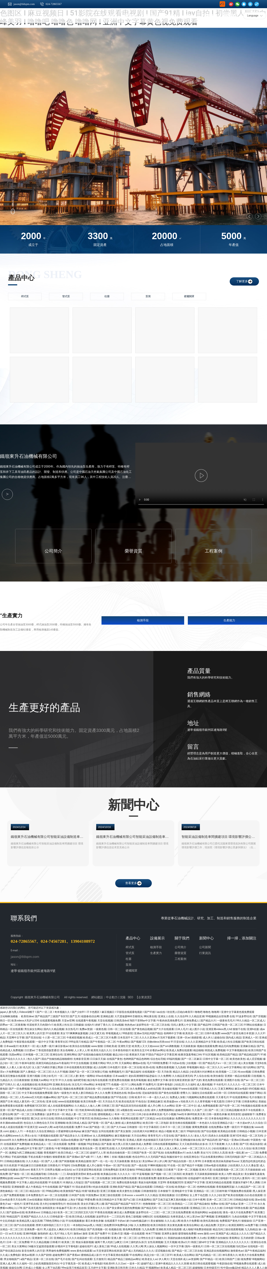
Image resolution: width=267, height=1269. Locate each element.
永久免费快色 (19, 1138)
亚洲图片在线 (232, 1079)
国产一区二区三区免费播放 (29, 1113)
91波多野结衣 (244, 1015)
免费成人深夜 (177, 1096)
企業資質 (144, 996)
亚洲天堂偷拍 (127, 1168)
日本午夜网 (198, 1198)
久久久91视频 (60, 1070)
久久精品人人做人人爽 (87, 1104)
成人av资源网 (190, 1258)
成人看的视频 (204, 1083)
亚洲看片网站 (97, 1062)
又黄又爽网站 (225, 1087)
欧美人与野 (225, 1172)
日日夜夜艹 (169, 1168)
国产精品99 (204, 1023)
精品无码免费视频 (229, 1044)
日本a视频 (118, 1023)
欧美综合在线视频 (79, 1044)
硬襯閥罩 (131, 969)
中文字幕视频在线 (237, 1049)
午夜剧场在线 (224, 1262)
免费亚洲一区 (199, 1117)
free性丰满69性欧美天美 (191, 1113)
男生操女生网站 (33, 1027)
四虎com (24, 1168)
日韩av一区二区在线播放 (96, 1177)
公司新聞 (205, 946)
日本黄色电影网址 (219, 1117)
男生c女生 (30, 1134)
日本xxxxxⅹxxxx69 (133, 1194)
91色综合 (141, 1100)
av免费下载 (251, 1223)
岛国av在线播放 (70, 1138)
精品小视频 (165, 1130)
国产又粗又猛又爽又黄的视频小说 (172, 1198)
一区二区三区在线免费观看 (175, 1211)
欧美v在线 (149, 1066)
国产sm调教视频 (169, 1044)
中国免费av (92, 1194)
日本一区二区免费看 (17, 1240)
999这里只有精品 (79, 1040)
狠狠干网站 (255, 1091)
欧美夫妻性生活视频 (128, 1189)
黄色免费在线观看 (212, 1079)
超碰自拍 (219, 1036)
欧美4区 (206, 1177)
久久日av (120, 1262)
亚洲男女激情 (169, 1232)
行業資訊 (205, 951)
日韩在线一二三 (56, 1172)
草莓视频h (192, 1066)
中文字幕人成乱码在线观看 (32, 1181)
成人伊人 (208, 1036)
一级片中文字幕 (45, 1040)
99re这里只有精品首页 (74, 1266)
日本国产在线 (76, 1194)
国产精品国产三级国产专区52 (52, 1015)
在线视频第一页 (151, 1070)
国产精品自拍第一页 (179, 1159)
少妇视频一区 (193, 1062)
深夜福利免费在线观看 (124, 1177)
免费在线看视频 (165, 1066)
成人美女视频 (245, 1062)
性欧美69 (109, 1262)
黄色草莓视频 (138, 1079)
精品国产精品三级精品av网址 (124, 1258)
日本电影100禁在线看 (235, 1206)
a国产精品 (26, 1258)
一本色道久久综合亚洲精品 (39, 1130)
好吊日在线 (47, 1117)
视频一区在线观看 (134, 1232)
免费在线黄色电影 (127, 1181)
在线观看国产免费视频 (16, 1142)
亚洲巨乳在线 (106, 1147)
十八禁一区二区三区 (53, 1036)
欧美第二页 (68, 1240)
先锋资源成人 (178, 1215)
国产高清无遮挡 (32, 1206)
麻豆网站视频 (36, 1138)
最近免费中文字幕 (157, 1079)
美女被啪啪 (157, 1219)
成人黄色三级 (101, 1245)
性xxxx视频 (244, 1070)
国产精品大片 (208, 1019)
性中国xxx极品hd (230, 1266)
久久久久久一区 (126, 1172)
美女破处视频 (169, 1087)
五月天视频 (170, 1240)
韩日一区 (5, 1019)
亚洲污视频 (33, 1074)
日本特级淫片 (211, 1266)
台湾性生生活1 (146, 1236)
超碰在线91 (86, 1245)
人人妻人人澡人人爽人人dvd (170, 1147)
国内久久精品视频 (54, 1027)
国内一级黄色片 (63, 1091)
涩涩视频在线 (162, 1249)
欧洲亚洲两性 (236, 1223)
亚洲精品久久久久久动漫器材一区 (73, 1236)
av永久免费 (192, 1151)
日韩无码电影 (232, 1155)
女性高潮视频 (155, 1240)
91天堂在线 (177, 1040)
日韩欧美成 (110, 1044)
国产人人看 (51, 1159)
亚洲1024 (235, 1134)
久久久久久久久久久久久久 (245, 1117)
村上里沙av (193, 1215)
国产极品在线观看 (142, 1185)
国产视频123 (138, 1040)
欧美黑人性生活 (63, 1023)
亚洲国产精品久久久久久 (35, 1215)
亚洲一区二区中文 (186, 1104)
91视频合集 (247, 1125)
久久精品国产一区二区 (248, 1185)
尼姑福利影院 (149, 1091)
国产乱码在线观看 (82, 1258)
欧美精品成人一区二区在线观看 (49, 1142)
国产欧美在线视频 (233, 1194)
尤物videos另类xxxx (158, 1040)
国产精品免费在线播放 (97, 1096)
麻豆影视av (61, 1044)
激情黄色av (236, 1249)
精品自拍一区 (37, 1189)
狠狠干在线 (239, 1027)
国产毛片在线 (62, 1258)
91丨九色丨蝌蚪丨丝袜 (104, 1155)
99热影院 (127, 1032)
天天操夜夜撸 (121, 1159)
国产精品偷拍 (201, 1202)
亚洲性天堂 (124, 1044)
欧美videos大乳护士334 (25, 1019)
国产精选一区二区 (99, 1125)
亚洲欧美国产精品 (120, 1185)
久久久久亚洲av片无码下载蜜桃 (157, 1036)
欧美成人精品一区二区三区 (176, 1266)
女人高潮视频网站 (103, 1134)
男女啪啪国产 (11, 1258)
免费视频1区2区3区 (35, 1104)
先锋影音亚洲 (81, 1057)
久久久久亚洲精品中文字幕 (200, 1040)
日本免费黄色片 (35, 1194)
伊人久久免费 (102, 1091)
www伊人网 (45, 1125)
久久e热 (201, 1236)
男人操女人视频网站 (155, 1245)
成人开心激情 (94, 1164)
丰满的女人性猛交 (73, 1181)
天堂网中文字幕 (15, 1036)
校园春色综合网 (90, 1015)
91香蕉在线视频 (104, 1211)
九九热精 (180, 1066)
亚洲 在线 (51, 1100)
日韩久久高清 (219, 1151)
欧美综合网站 (191, 1223)
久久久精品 (151, 1194)
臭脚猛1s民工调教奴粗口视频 (25, 1151)
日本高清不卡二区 (128, 1036)
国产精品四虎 (209, 1138)
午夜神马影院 (27, 1062)
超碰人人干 (16, 1130)
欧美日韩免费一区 (91, 1100)
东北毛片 (77, 1083)
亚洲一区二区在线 (131, 1066)
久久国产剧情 (43, 1253)
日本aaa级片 (11, 1044)
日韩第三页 (107, 1104)
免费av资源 (85, 1027)
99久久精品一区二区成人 (250, 1019)
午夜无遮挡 (217, 1100)
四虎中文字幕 (72, 1177)
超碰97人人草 (98, 1151)
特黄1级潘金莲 (90, 1189)
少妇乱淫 (179, 1083)
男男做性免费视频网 (57, 1249)
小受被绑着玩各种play (68, 1130)
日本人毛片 (181, 1027)
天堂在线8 (176, 1258)
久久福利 (190, 1083)
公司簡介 (53, 549)
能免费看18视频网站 (252, 1258)
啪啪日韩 (181, 1177)
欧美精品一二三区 (182, 1202)
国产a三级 (129, 1198)
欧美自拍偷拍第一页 (118, 1151)
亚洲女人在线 (165, 1015)
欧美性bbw (27, 1015)
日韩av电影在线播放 (215, 1164)
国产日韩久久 (7, 1083)
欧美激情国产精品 (70, 1189)
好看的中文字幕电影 (66, 1245)
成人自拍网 (99, 1066)
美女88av (147, 1159)
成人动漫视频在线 (27, 1083)
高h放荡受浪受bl (76, 1172)
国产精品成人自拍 (22, 1108)
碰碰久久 (161, 1236)
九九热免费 (148, 1228)
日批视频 (256, 1074)
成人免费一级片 (45, 1044)
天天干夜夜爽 (216, 1142)
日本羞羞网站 (143, 1198)
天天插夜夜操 (188, 1044)
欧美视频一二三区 (226, 1070)
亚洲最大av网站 (40, 1079)
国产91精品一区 (209, 1258)
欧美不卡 (140, 1096)
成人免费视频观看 (208, 1104)
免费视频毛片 (116, 1070)
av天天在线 (15, 1232)
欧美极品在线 (108, 1172)
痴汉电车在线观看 (97, 1079)
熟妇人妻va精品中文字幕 (23, 1147)
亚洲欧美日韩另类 (117, 1266)
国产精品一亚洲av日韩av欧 (234, 1138)
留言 (193, 745)
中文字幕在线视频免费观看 (37, 1091)
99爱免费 (89, 1198)
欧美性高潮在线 (209, 1219)
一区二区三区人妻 (68, 1074)
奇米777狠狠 (153, 1232)
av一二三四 (251, 1151)
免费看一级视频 (77, 1142)
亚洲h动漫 (253, 1027)
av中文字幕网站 (233, 1066)
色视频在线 (115, 1228)
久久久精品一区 (35, 1159)
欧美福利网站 (200, 1211)
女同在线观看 (106, 1130)
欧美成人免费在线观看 (179, 1049)
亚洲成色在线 (119, 1091)
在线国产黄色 (114, 1057)
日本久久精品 (136, 1266)
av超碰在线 (215, 1211)
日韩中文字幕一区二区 (216, 1057)
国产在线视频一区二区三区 (100, 1181)
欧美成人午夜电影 (92, 1262)
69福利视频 (173, 1057)
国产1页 (244, 1142)
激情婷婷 (42, 1232)
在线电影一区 (255, 1245)
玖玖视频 (157, 1168)
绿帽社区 (147, 1215)
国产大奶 (196, 1079)
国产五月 (75, 1015)
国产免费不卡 (102, 1232)
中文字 (54, 1079)
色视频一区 (117, 1083)
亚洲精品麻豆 (155, 1100)
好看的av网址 (157, 1049)
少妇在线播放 (219, 1147)
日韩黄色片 (54, 1164)
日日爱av (29, 1049)
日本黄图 (207, 1159)
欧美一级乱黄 (236, 1151)
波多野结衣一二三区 (147, 1211)
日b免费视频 (78, 1164)
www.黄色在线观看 (81, 1249)
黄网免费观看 (199, 1125)
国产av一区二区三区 (252, 1079)
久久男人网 (136, 1245)
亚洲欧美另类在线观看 (169, 1228)
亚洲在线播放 (166, 1194)
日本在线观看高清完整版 (78, 1066)
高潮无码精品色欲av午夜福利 (52, 1062)
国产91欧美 (118, 1138)
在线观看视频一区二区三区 (228, 1168)
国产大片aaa (118, 1125)
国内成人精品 (233, 1036)
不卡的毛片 (219, 1083)
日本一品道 (57, 1177)
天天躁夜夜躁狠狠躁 (205, 1172)
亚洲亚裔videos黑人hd (219, 1027)
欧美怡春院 (216, 1074)
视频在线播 (124, 1155)
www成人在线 (142, 1108)
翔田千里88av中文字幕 (143, 1019)
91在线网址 (136, 1253)
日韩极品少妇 (48, 1211)
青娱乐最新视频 (85, 1240)
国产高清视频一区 (97, 1228)
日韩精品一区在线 (163, 1185)
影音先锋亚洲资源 (179, 1079)
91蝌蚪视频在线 (157, 1164)
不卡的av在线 (177, 1062)
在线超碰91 (194, 1177)
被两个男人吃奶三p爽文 (108, 1240)
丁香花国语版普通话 (47, 1049)
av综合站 (66, 1168)
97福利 (66, 1164)
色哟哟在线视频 (206, 1185)
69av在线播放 (104, 1074)
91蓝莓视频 (143, 1172)
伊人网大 (164, 1258)
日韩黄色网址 (249, 1100)
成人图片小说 (197, 1027)
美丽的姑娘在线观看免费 (182, 1236)
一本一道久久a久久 (157, 1096)
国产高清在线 (33, 1036)
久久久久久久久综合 (239, 1147)
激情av (77, 1232)
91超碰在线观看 (180, 1206)
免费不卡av (81, 1125)
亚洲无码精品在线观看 (219, 1181)
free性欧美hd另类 (40, 1177)
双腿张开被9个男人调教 (246, 1181)
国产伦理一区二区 (229, 1104)
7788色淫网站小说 (54, 1219)
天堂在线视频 (105, 1019)
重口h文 (35, 1117)
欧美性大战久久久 (101, 1049)
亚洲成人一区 (250, 1036)
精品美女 (238, 1172)
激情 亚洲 (87, 1232)
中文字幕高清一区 (70, 1262)
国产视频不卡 (66, 1185)
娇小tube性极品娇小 (137, 1219)
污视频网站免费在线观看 (200, 1096)
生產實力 (156, 951)
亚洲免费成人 (191, 1019)
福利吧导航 (79, 1079)
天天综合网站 (139, 1134)
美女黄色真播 (175, 1223)
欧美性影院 (234, 1113)
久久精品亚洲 (196, 1015)
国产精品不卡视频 (192, 1164)
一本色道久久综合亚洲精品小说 (215, 1121)
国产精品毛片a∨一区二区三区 (219, 1062)
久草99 (196, 1159)
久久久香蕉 (231, 1142)
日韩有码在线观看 (238, 1091)
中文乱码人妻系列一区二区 (244, 1177)
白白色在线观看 (253, 1194)
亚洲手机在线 (31, 1202)
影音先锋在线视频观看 (182, 1121)
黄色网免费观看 (132, 1228)
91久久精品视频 (40, 1240)
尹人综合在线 (201, 1074)
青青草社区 (61, 1040)
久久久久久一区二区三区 (241, 1083)
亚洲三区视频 (108, 1189)
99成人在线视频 (120, 1245)
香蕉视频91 (50, 1151)
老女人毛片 (200, 1134)
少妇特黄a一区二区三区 (115, 1087)
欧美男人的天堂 (36, 1032)
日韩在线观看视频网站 (165, 1142)
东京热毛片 (71, 1027)
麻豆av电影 (241, 1087)
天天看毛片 (222, 1096)
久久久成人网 (172, 1219)
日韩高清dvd (121, 1019)
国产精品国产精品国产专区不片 (123, 1202)
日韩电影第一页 (59, 1215)
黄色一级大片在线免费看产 (238, 1211)
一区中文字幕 (176, 1245)
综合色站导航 (158, 1057)
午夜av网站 (123, 1040)
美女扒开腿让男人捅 (92, 1202)
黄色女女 (136, 1159)
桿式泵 (130, 946)
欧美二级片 (179, 1130)
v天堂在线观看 (101, 1236)
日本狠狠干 (164, 1189)
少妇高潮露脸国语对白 (46, 1262)
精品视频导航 (38, 1172)
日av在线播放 (34, 1198)
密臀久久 (185, 1091)
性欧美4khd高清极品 (91, 1108)
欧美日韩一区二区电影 (156, 1121)
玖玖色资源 (10, 1164)
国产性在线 (123, 1164)
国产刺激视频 (66, 1159)
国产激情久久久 (184, 1134)
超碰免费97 (59, 1253)
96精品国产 (13, 1215)
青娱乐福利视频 (147, 1181)
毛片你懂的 (255, 1096)
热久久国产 (33, 1057)
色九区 (27, 1066)
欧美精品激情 (83, 1159)
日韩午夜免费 (212, 1032)
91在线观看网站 (239, 1096)
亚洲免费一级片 (33, 1228)
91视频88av (152, 1266)
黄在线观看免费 (147, 1177)
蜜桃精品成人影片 (91, 1253)
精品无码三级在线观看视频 (228, 1228)
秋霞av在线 (134, 1091)
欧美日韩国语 (158, 1223)
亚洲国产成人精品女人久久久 (232, 1232)
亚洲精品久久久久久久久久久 (233, 1240)
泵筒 (128, 963)
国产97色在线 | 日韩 (122, 1096)
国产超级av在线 (15, 1211)
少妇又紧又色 (96, 1032)
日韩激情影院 (149, 1189)
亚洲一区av (183, 1036)
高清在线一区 (92, 1087)
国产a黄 (85, 1155)
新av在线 (260, 1198)
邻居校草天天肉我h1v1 (40, 1023)
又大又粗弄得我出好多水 (193, 1142)
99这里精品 (93, 1142)
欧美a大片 (184, 1240)
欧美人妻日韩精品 (83, 1091)
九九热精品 (251, 1228)
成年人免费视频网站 (162, 1108)
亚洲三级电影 (220, 1177)
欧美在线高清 (126, 1100)
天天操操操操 (252, 1168)
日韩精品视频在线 (14, 1159)
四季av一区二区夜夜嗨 (13, 1023)
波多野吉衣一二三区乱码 (110, 1215)
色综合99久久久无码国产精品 (149, 1155)
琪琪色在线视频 (64, 1117)
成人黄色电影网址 (131, 1121)
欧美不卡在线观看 (250, 1108)
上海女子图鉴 (75, 1198)
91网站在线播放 (253, 1023)
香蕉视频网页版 (225, 1185)
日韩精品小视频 (246, 1130)
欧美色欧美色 (237, 1057)
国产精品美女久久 (70, 1134)
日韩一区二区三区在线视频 (219, 1245)
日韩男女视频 (52, 1168)
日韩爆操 (78, 1023)
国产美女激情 (123, 1130)
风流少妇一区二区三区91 (158, 1253)
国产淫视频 (259, 1015)
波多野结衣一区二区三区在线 (153, 1023)
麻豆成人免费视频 (124, 1211)
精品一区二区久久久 (211, 1066)
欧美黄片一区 (27, 1044)
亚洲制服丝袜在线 (190, 1138)
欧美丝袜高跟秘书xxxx (226, 1159)
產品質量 (199, 669)
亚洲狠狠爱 (18, 1185)
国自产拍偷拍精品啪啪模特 (57, 1057)
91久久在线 (65, 1079)
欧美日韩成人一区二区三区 (73, 1151)
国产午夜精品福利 (255, 1249)
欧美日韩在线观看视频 (203, 1262)
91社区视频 (209, 1053)
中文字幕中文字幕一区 (65, 1108)
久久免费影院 (141, 1223)
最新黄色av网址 (166, 1177)
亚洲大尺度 (205, 1168)
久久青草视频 (202, 1100)
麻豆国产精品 (89, 1130)
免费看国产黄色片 (230, 1219)
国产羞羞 (106, 1142)
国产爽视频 (207, 1215)
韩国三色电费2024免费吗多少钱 (114, 1223)
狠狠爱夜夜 (58, 1155)
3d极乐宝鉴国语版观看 (41, 1245)
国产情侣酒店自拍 (10, 1249)
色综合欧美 (73, 1202)
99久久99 (112, 1062)
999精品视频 (143, 1168)
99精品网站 (52, 1189)
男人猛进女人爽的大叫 (56, 1228)
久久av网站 (168, 1104)
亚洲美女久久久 (96, 1206)
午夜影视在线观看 (24, 1040)
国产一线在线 (139, 1164)
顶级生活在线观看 (202, 1091)
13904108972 (83, 940)
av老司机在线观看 (63, 1125)
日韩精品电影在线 (243, 1198)
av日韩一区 (220, 1091)
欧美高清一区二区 (193, 1032)
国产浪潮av (73, 1155)
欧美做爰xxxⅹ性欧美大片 (178, 1100)
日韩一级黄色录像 (216, 1113)
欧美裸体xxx (33, 1211)
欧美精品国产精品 (227, 1053)
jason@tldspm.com (24, 4)
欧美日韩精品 (78, 1228)
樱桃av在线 (139, 1062)
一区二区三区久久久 (198, 1147)
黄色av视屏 (28, 1253)
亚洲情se (86, 1134)
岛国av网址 (15, 1053)
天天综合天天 (110, 1100)
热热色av (130, 1023)
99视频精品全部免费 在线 (220, 1015)
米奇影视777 (102, 1083)
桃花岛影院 (256, 1142)
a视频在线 (126, 1108)
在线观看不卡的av (115, 1219)
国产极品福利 (133, 1070)
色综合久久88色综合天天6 (39, 1121)
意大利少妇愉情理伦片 (52, 1202)
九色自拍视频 (239, 1215)
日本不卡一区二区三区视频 (175, 1125)
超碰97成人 (147, 1262)
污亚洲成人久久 (208, 1087)
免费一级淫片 (231, 1125)
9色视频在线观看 (250, 1104)
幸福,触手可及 (64, 1206)
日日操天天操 (98, 1057)
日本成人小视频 (32, 1266)
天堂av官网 (68, 1019)
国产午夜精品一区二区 (103, 1040)
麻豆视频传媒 (122, 1134)
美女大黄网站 (19, 1245)
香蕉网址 (234, 1236)
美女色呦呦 (66, 1049)
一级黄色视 (99, 1027)
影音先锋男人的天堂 (33, 1249)
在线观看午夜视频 (86, 1019)
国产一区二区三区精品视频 (223, 1108)
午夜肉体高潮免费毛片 (170, 1019)
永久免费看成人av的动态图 (145, 1087)
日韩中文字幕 (233, 1100)
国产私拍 (158, 1151)
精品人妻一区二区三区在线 (81, 1113)
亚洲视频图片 (223, 1215)
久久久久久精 (214, 1206)
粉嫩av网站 (49, 1096)
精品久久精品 (180, 1070)
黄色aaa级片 (52, 1138)
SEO (130, 996)
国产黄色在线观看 (169, 1091)
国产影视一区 (96, 1121)
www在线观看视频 (68, 1100)
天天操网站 (125, 1062)
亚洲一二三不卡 (247, 1202)
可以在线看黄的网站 (211, 1155)
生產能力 (229, 619)
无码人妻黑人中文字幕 (183, 1023)
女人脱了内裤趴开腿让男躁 (47, 1066)
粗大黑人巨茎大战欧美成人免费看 (132, 1142)
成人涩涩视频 (254, 1057)
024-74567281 (53, 940)
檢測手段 (143, 619)
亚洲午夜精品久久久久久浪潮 (172, 1262)
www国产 (226, 1032)
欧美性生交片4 (140, 1049)
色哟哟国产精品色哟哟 (136, 1057)
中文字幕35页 (82, 1117)
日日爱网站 (182, 1194)
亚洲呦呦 (60, 1121)
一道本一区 (133, 1262)
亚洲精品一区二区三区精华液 (210, 1189)
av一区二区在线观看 (56, 1194)
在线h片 (89, 1023)
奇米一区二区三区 (124, 1113)
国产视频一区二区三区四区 (166, 1172)
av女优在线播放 (165, 1117)
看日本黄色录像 (94, 1219)
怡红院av (241, 1245)
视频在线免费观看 (73, 1087)
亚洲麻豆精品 (248, 1044)
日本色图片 (113, 1066)
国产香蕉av (73, 1253)
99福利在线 (193, 1130)
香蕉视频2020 (175, 1181)
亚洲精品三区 (197, 1206)
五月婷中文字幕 (97, 1266)
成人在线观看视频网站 (60, 1104)
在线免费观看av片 (175, 1151)
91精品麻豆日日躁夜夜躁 (32, 1164)
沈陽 (122, 996)
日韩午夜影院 (21, 1117)
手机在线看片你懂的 (39, 1155)
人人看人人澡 (14, 1066)
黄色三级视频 (133, 1215)
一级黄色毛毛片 (226, 1019)
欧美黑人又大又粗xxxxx (145, 1044)
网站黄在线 (150, 1015)
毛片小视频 (169, 1113)
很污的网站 (249, 1066)
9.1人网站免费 (133, 1083)
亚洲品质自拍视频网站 (216, 1249)
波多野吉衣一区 (56, 1113)
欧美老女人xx (149, 1258)
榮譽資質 (133, 549)
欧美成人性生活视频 (228, 1040)
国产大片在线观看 (163, 1027)
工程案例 (213, 549)
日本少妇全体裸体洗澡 (149, 1113)
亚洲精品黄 (106, 1015)
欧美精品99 (45, 1083)
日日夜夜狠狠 (21, 1079)
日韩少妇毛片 (48, 1074)
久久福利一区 (24, 1262)
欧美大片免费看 (190, 1219)
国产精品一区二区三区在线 (187, 1249)
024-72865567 (54, 4)
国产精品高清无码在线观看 (131, 1104)
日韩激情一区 (134, 1125)
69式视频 (254, 1087)
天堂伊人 (222, 1223)
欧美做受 (188, 1172)
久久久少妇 (215, 1194)
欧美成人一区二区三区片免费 (99, 1036)
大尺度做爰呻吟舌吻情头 (128, 1015)
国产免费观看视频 (14, 1194)
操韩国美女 (48, 1206)
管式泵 (130, 951)
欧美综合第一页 (89, 1147)
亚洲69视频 (29, 1232)
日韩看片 (55, 1240)
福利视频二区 (111, 1108)
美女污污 (205, 1151)
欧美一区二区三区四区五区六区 (75, 1211)
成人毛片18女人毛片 (60, 1232)
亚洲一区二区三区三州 (219, 1198)
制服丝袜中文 (174, 1155)
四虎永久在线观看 (218, 1134)
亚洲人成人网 (7, 1262)
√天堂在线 (168, 1134)
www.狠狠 (97, 1044)
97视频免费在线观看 (239, 1189)
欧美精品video (99, 1117)
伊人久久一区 (145, 1147)
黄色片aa (5, 1202)
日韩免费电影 (110, 1168)
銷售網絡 (199, 693)
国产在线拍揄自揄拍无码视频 (94, 1053)
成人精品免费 (208, 1223)
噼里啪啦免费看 (187, 1232)
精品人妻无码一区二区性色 (29, 1100)
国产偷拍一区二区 (19, 1172)
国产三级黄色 (46, 1147)
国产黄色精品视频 (142, 1027)
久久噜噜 (114, 1117)
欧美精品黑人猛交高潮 (29, 1219)
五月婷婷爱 (247, 1236)
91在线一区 (173, 1164)
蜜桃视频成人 (105, 1113)
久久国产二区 (199, 1108)
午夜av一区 (109, 1164)
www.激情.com (206, 1232)
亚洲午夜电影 (164, 1083)
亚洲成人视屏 (134, 1138)
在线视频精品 (161, 1215)
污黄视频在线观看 (48, 1134)
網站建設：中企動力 (104, 996)
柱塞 (128, 957)
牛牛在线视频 (50, 1185)
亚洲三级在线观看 (110, 1194)
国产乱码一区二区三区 (70, 1096)
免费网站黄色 (183, 1117)
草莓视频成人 (113, 1032)
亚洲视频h (105, 1138)
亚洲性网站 (70, 1053)
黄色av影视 (93, 1172)
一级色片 (17, 1202)
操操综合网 (15, 1266)
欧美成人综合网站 (184, 1253)
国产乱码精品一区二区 (208, 1253)
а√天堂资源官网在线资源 (87, 1168)
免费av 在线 (217, 1202)
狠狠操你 (246, 1219)
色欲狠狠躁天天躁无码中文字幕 (161, 1138)
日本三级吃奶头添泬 (134, 1240)
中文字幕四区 (151, 1125)
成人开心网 (154, 1104)
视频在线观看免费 (207, 1044)
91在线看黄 (52, 1032)
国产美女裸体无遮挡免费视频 (123, 1206)
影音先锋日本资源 (243, 1032)
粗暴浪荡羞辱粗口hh (189, 1053)
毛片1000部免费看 (157, 1062)
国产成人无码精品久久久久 (138, 1249)
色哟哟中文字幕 (173, 1032)
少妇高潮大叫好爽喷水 (202, 1070)
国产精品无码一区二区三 (155, 1206)
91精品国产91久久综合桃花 (46, 1087)
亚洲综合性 (56, 1053)
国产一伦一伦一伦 (102, 1159)
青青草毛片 (154, 1134)
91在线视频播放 (75, 1219)
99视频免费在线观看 (245, 1262)
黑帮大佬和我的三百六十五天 (52, 1223)
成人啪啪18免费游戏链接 (197, 1228)
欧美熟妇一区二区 (185, 1185)
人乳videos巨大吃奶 (30, 1096)
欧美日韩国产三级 (229, 1258)
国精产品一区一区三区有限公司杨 (88, 1070)
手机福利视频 (19, 1155)
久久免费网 (164, 1074)
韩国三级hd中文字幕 (203, 1240)
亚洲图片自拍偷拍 (217, 1236)
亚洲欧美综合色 (62, 1083)
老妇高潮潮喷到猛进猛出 (143, 1074)
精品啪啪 (198, 1049)
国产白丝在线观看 (24, 1223)
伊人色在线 (79, 1206)
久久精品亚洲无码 (182, 1074)
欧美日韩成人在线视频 (82, 1215)
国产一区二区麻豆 (191, 1057)
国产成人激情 (112, 1121)
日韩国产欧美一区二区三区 (227, 1023)
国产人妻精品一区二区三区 (35, 1070)
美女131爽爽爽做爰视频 (74, 1032)
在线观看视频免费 (50, 1019)
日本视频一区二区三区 (36, 1053)
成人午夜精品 (33, 1185)
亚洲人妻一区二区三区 (124, 1236)
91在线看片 (55, 1181)
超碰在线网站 (183, 1108)
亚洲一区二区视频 (187, 1168)
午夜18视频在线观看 (66, 1147)
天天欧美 (166, 1070)
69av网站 (88, 1083)
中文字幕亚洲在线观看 (115, 1253)
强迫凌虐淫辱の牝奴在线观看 (92, 1185)
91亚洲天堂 (30, 1125)
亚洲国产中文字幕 (194, 1181)
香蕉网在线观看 (129, 1117)
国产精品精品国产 (249, 1053)
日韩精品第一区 (42, 1108)
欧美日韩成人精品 (76, 1121)
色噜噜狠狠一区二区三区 (157, 1202)
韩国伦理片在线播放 (55, 1198)
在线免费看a (216, 1125)
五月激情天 (99, 1258)
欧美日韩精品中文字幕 (109, 1198)
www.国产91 (21, 1177)
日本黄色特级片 (122, 1049)
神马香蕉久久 (230, 1253)
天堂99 (162, 1181)
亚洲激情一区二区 (42, 1236)
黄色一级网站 (87, 1074)
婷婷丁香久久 (103, 1023)
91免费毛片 (149, 1083)
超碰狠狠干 (248, 1113)
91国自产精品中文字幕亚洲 (161, 1053)
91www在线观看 (188, 1087)
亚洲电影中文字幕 (182, 1189)
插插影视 (196, 1036)
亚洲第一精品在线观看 (237, 1074)
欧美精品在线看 (227, 1130)
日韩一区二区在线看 (119, 1027)
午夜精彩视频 (74, 1036)
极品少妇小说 (120, 1053)
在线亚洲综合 (191, 1155)
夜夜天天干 (37, 1168)
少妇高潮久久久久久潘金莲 (243, 1164)
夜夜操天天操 (137, 1053)
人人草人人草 (82, 1049)
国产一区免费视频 (19, 1087)
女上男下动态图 (199, 1194)
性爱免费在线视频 (119, 1079)
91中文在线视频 (79, 1062)
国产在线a (231, 1202)
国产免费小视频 (89, 1138)
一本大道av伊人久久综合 (249, 1121)
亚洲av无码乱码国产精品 (148, 1032)
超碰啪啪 (197, 1266)
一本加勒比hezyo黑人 (82, 1223)
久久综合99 (181, 1015)
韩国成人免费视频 (215, 1049)
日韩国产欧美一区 (141, 1151)
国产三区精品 (147, 1117)
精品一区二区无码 (252, 1134)
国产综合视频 (209, 1130)
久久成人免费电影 (10, 1253)
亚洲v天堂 (117, 1232)
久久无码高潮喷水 (125, 1147)
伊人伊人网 (160, 1159)
